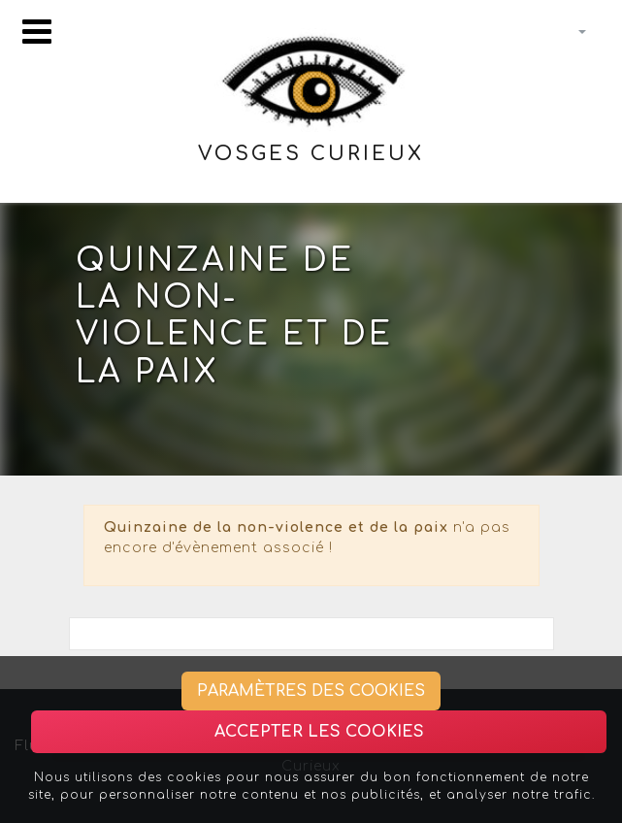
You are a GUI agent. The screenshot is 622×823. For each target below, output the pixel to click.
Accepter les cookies (319, 732)
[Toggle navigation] (37, 31)
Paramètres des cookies (311, 691)
